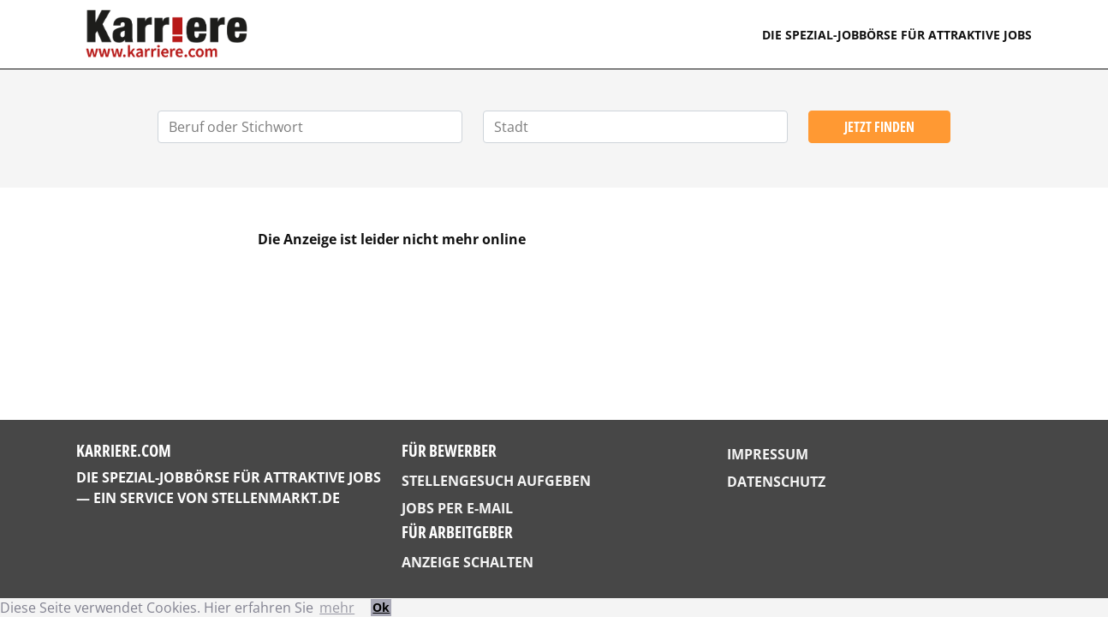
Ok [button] (381, 607)
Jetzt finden (879, 126)
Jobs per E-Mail (457, 508)
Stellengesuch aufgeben (496, 480)
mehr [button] (336, 607)
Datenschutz (776, 481)
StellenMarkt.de (275, 497)
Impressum (767, 454)
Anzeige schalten (467, 562)
